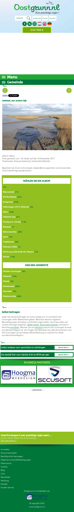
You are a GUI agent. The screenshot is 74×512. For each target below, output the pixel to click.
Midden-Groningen (12, 271)
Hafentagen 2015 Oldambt (16, 207)
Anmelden (37, 18)
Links (3, 474)
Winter (6, 256)
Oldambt (7, 276)
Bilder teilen (33, 325)
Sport (5, 236)
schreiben (14, 327)
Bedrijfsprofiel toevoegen (12, 456)
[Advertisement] (37, 53)
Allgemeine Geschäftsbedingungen (16, 460)
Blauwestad (8, 192)
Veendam (7, 291)
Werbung (5, 480)
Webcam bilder (10, 246)
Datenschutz (6, 463)
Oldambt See (9, 216)
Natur (5, 212)
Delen (5, 95)
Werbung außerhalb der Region (18, 251)
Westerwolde (9, 296)
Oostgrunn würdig (12, 221)
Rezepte (7, 226)
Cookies (4, 467)
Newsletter (5, 477)
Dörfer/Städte (10, 197)
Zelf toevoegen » (8, 440)
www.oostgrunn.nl (37, 507)
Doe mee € (37, 30)
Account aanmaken (9, 453)
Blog (3, 470)
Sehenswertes (10, 231)
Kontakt (52, 18)
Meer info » (63, 347)
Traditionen (8, 241)
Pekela (6, 281)
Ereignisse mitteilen (49, 325)
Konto (45, 18)
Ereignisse (8, 202)
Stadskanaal (8, 286)
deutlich (39, 327)
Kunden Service (7, 487)
